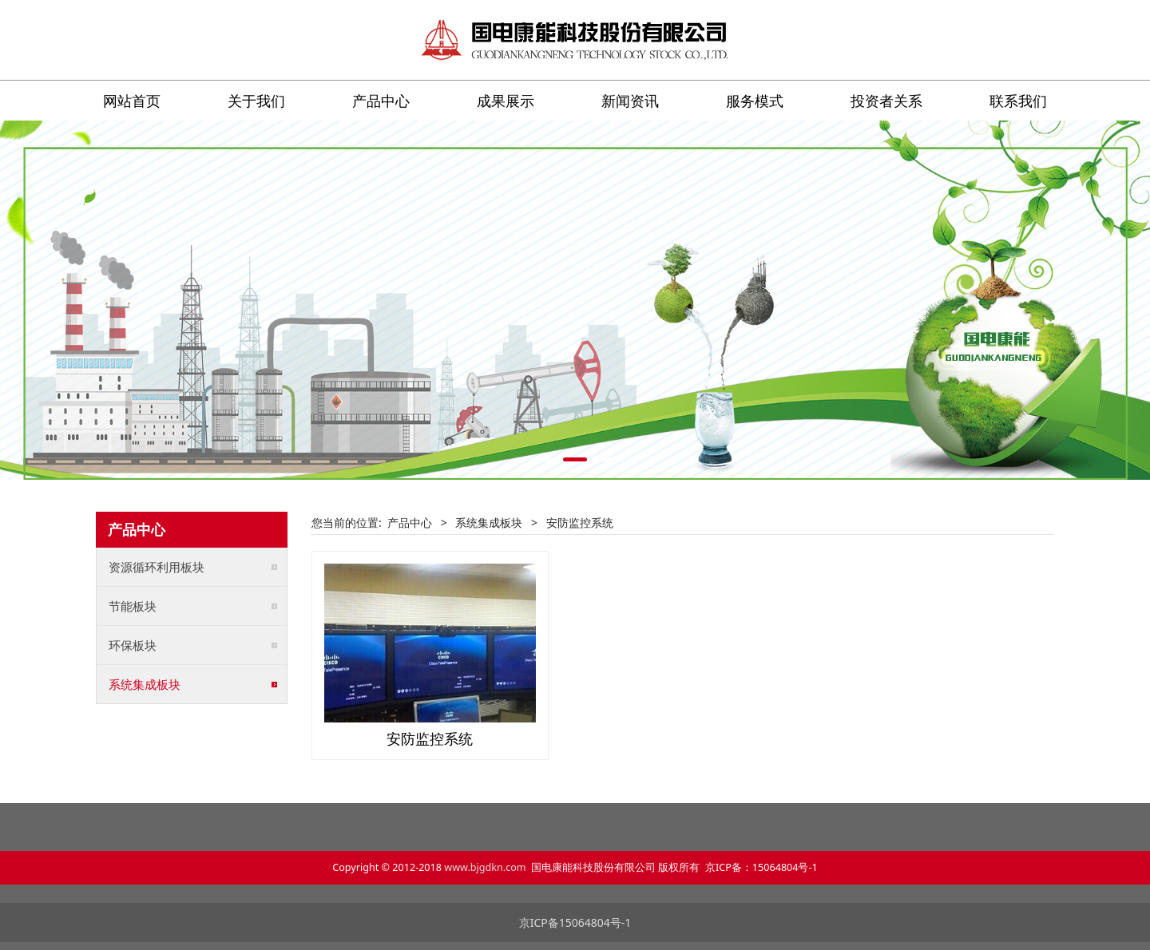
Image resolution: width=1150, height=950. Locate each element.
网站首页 (132, 100)
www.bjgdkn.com (484, 867)
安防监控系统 (430, 738)
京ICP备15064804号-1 (575, 922)
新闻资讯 (630, 100)
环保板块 (133, 645)
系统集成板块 (144, 684)
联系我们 (1018, 100)
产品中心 (381, 100)
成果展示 (505, 100)
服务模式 (754, 100)
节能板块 (133, 606)
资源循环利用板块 (156, 567)
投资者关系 (886, 100)
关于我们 (256, 100)
